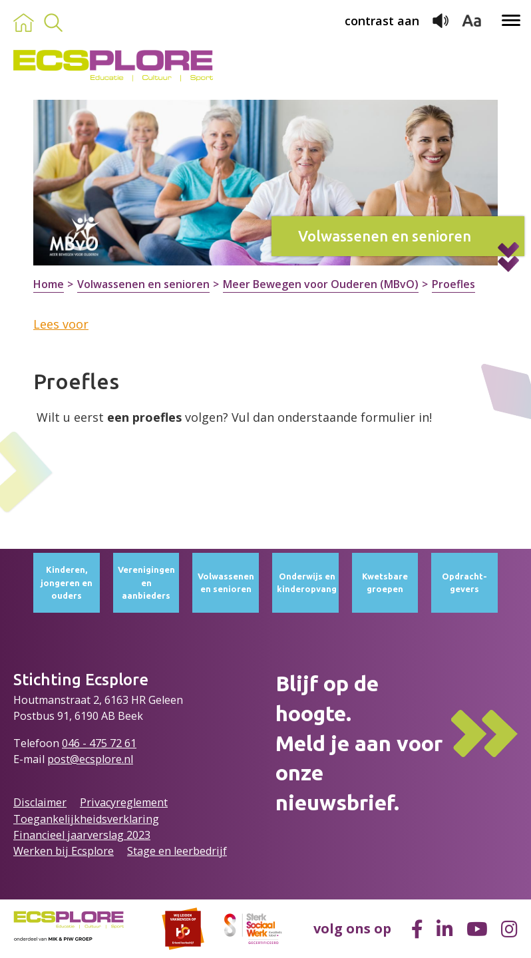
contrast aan (382, 20)
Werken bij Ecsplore (63, 851)
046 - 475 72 (93, 743)
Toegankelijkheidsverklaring (86, 819)
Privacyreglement (124, 802)
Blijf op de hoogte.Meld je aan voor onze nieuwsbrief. (358, 742)
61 (130, 743)
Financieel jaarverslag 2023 (81, 835)
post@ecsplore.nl (90, 759)
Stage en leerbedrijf (177, 851)
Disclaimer (40, 802)
